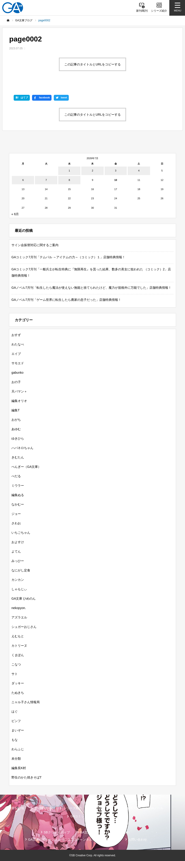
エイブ (16, 354)
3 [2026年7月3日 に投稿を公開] (115, 170)
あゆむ (16, 429)
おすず (16, 335)
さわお (16, 523)
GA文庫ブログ (102, 808)
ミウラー (17, 485)
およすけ (17, 542)
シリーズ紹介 (72, 808)
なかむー (17, 504)
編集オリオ (19, 401)
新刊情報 (18, 808)
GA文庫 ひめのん (23, 598)
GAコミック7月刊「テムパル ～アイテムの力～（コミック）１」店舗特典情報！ (68, 257)
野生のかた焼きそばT (26, 777)
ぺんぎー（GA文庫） (26, 466)
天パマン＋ (19, 391)
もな (14, 740)
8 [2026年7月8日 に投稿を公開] (69, 180)
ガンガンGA (106, 816)
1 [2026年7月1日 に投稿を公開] (69, 170)
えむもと (17, 636)
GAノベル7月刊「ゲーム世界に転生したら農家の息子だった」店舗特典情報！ (66, 299)
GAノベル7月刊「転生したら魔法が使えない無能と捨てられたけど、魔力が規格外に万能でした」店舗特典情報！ (91, 287)
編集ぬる (17, 495)
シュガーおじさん (24, 627)
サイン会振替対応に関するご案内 (34, 245)
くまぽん (17, 655)
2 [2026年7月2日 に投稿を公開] (92, 170)
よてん (16, 551)
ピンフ (16, 721)
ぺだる (16, 476)
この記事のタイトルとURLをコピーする (92, 64)
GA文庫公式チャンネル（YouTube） (105, 832)
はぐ (14, 711)
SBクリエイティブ (57, 832)
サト (14, 674)
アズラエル (19, 617)
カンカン (17, 579)
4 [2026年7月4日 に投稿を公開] (139, 170)
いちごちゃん (20, 532)
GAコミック (78, 816)
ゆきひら (17, 438)
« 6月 (15, 214)
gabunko (17, 372)
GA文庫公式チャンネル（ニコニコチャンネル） (61, 839)
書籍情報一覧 (43, 808)
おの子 (16, 382)
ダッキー (17, 683)
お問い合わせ (137, 839)
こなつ (16, 664)
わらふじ (17, 749)
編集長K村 (18, 768)
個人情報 (111, 839)
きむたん (17, 457)
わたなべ (17, 344)
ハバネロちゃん (22, 448)
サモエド (17, 363)
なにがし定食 (20, 570)
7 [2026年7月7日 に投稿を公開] (46, 180)
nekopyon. (18, 608)
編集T (15, 410)
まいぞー (17, 730)
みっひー (17, 561)
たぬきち (17, 692)
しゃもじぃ (19, 589)
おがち (16, 419)
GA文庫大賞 (130, 808)
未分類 (16, 758)
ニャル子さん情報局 (25, 702)
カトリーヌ (19, 645)
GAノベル (156, 808)
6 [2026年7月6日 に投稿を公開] (23, 180)
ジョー (16, 514)
